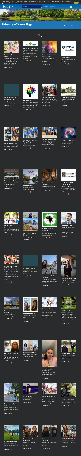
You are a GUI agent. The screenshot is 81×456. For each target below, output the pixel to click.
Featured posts (73, 25)
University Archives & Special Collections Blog (68, 99)
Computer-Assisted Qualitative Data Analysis (10, 99)
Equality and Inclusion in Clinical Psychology (11, 267)
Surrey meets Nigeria (49, 139)
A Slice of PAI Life (29, 268)
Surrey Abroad (28, 186)
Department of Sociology (8, 226)
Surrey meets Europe (68, 439)
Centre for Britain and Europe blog (30, 141)
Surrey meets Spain (10, 442)
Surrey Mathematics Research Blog (48, 55)
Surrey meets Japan (67, 399)
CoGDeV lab (27, 100)
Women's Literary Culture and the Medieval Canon (67, 184)
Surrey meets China (29, 353)
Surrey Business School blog (9, 311)
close (75, 2)
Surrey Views (65, 311)
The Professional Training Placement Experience (67, 227)
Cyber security (28, 396)
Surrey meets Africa (10, 143)
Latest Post (7, 67)
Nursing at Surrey (48, 309)
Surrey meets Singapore (46, 439)
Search (40, 6)
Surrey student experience (9, 55)
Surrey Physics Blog (67, 140)
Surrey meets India (29, 314)
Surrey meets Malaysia (11, 181)
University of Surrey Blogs (17, 24)
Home (65, 25)
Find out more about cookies (16, 3)
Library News (65, 57)
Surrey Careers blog (48, 97)
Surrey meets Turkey (68, 353)
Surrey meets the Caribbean (47, 370)
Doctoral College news (30, 48)
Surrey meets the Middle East (28, 439)
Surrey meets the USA (68, 278)
